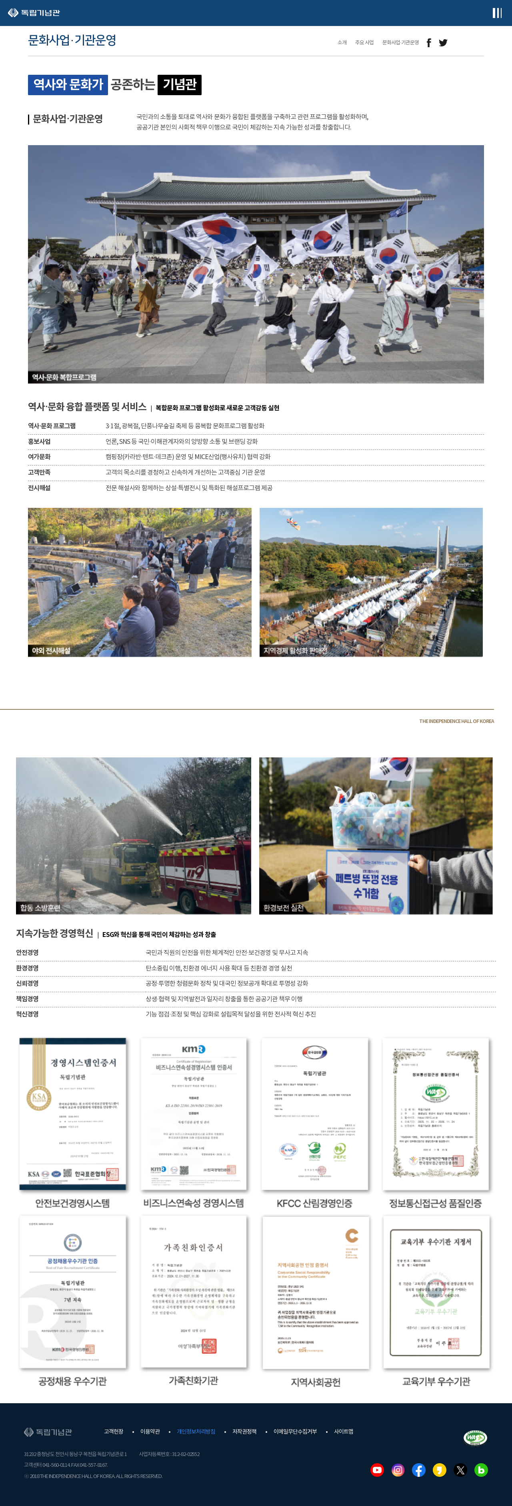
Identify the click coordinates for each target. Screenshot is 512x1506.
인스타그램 (398, 1470)
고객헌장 (113, 1432)
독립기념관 (34, 13)
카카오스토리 (439, 1470)
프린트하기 (479, 43)
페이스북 (419, 1470)
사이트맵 (343, 1432)
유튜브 (377, 1470)
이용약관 (150, 1432)
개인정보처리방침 (196, 1432)
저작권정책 (244, 1432)
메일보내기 (461, 43)
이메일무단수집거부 (295, 1432)
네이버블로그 (481, 1470)
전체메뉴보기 (497, 13)
